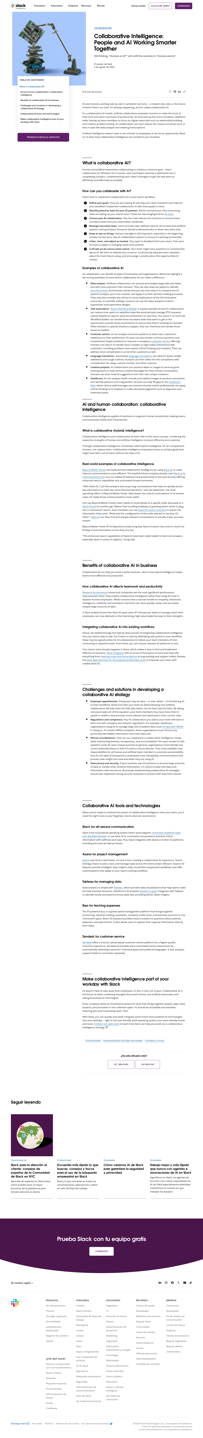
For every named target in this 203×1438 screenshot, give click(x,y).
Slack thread (89, 506)
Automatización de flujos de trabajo (123, 1040)
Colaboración (103, 28)
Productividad (93, 1040)
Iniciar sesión (138, 5)
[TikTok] (191, 1283)
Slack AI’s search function (152, 510)
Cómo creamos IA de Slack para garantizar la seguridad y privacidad (124, 1169)
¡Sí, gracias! (121, 1064)
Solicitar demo (160, 6)
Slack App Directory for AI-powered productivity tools (116, 660)
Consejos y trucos (154, 1040)
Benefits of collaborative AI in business (39, 100)
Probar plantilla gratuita (43, 137)
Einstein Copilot (148, 891)
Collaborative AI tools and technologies (39, 113)
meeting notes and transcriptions (119, 656)
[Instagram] (166, 1283)
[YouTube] (184, 1283)
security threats (99, 290)
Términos (49, 1423)
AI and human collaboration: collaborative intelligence (41, 93)
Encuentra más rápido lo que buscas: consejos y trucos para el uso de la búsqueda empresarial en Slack (77, 1170)
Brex (103, 911)
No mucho (148, 1064)
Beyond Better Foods (93, 469)
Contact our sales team (107, 1023)
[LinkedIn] (160, 1283)
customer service (160, 341)
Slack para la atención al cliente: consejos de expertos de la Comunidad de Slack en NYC (30, 1170)
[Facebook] (172, 1283)
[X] (178, 1283)
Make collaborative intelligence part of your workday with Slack (42, 120)
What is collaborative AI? (32, 86)
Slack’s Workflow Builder (124, 308)
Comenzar (183, 6)
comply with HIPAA (172, 726)
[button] (22, 1283)
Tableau (118, 887)
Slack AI (168, 469)
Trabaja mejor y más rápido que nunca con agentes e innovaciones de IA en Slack (170, 1169)
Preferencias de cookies (67, 1423)
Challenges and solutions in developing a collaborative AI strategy (40, 107)
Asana (85, 860)
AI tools (169, 214)
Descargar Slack (20, 1423)
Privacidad (37, 1423)
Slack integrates (115, 652)
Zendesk (87, 942)
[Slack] (18, 6)
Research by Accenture (95, 592)
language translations (140, 356)
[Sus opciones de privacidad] (95, 1423)
